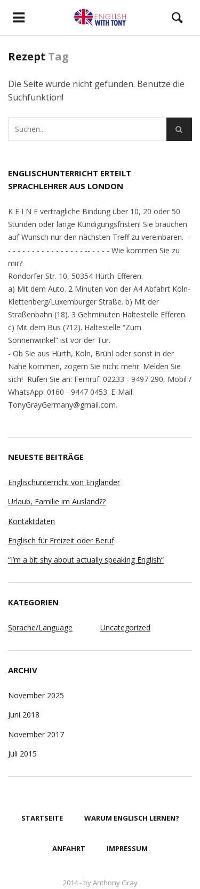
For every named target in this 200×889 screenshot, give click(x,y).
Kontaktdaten (31, 521)
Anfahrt (68, 848)
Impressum (127, 848)
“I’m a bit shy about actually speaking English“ (86, 560)
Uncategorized (125, 627)
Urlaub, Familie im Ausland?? (57, 501)
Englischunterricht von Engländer (64, 482)
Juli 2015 (22, 753)
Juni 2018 (23, 714)
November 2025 (36, 695)
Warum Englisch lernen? (131, 818)
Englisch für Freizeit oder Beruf (61, 540)
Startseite (42, 818)
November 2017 (36, 734)
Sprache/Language (40, 627)
